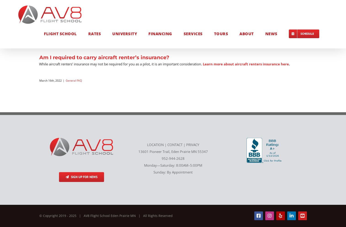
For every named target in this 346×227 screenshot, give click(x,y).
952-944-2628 (173, 158)
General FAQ (74, 81)
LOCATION (155, 144)
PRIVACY (192, 144)
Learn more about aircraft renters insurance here (246, 64)
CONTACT (174, 144)
